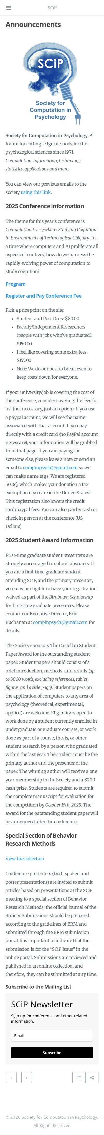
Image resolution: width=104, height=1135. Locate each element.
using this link (36, 192)
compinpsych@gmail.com (50, 467)
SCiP (52, 8)
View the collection (25, 858)
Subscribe (52, 1052)
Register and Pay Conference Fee (44, 295)
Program (16, 284)
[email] (52, 1035)
